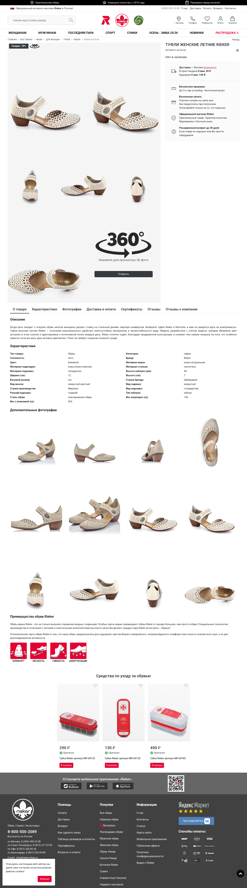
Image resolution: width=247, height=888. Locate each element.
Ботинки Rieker (109, 864)
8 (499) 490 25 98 (31, 841)
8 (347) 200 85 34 (26, 848)
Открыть (123, 274)
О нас (184, 8)
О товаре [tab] (20, 309)
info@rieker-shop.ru (27, 857)
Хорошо (44, 878)
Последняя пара (81, 32)
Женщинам (17, 32)
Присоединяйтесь (196, 821)
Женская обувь (109, 845)
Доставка (195, 8)
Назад (235, 39)
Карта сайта (144, 832)
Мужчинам (47, 32)
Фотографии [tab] (71, 309)
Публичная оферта (148, 845)
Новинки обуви (109, 819)
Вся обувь (106, 812)
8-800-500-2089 (22, 832)
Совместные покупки (113, 877)
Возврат (218, 8)
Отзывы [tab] (154, 309)
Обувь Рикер (108, 851)
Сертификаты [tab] (131, 309)
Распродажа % (227, 32)
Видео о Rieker (145, 862)
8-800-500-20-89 (171, 8)
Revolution (108, 825)
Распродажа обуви (111, 832)
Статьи (141, 826)
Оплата (207, 8)
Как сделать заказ (69, 832)
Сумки (132, 32)
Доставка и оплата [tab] (101, 309)
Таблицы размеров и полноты (76, 839)
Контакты (230, 8)
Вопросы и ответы (69, 852)
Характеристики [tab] (44, 309)
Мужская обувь (109, 838)
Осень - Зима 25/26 (163, 32)
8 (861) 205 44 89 (35, 852)
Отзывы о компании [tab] (181, 309)
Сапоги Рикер (108, 858)
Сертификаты (66, 845)
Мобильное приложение (152, 839)
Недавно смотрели (111, 884)
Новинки (197, 32)
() (209, 67)
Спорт (110, 32)
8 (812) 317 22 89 (42, 845)
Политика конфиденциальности (150, 854)
